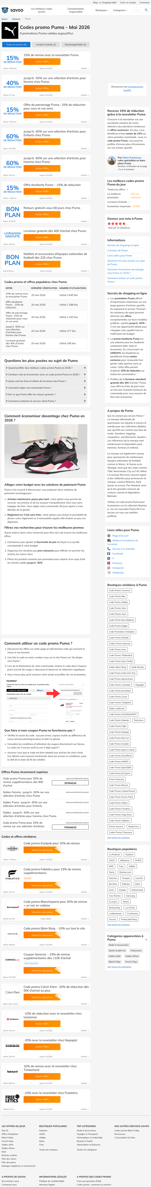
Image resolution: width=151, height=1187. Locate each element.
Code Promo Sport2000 (120, 767)
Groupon (126, 878)
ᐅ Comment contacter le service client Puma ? (31, 401)
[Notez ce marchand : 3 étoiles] (116, 223)
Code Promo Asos (117, 649)
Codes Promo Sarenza (119, 643)
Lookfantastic (115, 913)
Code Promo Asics (117, 614)
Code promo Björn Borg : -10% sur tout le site (54, 928)
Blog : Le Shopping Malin (104, 2)
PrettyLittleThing (129, 919)
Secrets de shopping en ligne (123, 245)
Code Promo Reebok (119, 637)
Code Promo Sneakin (119, 744)
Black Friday (114, 961)
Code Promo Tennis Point (121, 797)
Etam (137, 884)
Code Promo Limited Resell (122, 791)
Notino (126, 901)
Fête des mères (9, 1158)
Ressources (119, 1134)
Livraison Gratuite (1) (46, 44)
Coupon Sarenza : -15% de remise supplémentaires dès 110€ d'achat (47, 956)
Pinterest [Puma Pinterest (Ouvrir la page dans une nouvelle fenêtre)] (114, 563)
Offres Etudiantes (10, 1134)
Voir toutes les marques (118, 837)
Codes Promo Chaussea (120, 832)
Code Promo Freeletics (120, 808)
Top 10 (5, 1130)
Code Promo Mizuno (118, 785)
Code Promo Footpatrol (120, 702)
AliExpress (125, 860)
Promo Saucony (116, 779)
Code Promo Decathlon (120, 690)
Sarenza (113, 878)
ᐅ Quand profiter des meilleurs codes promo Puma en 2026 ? (39, 367)
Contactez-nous (9, 1184)
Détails (85, 68)
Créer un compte (128, 2)
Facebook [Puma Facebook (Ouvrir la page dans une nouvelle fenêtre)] (115, 553)
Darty (111, 872)
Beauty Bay (114, 907)
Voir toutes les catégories (119, 966)
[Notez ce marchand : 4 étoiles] (120, 223)
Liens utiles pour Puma (119, 255)
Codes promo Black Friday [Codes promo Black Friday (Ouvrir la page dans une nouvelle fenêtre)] (126, 1130)
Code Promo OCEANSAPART (123, 714)
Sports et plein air (117, 950)
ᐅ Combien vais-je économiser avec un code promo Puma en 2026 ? (43, 374)
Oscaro (112, 919)
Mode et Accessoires (119, 945)
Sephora (129, 854)
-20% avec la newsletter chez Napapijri (50, 1040)
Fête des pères (9, 1162)
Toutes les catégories (87, 1149)
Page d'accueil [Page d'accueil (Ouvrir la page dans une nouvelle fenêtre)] (117, 535)
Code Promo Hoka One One (122, 673)
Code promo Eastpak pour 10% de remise (52, 843)
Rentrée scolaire (9, 1155)
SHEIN (138, 860)
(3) (75, 44)
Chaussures (136, 950)
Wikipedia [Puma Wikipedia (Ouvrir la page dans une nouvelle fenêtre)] (115, 572)
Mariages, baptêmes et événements (19, 1166)
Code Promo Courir (118, 696)
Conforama (132, 913)
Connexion (144, 2)
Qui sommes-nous (10, 1181)
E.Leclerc (113, 901)
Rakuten (126, 884)
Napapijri (140, 684)
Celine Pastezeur (131, 157)
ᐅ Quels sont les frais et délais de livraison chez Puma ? (36, 381)
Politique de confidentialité (51, 1181)
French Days (131, 961)
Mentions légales (47, 1184)
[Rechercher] (140, 10)
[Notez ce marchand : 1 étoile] (109, 223)
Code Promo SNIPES (119, 761)
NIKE (111, 866)
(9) (16, 44)
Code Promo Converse (119, 590)
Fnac (121, 866)
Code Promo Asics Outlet (121, 661)
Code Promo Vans (117, 608)
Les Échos (130, 907)
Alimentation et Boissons (88, 1144)
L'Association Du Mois (124, 1137)
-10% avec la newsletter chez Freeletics (51, 1093)
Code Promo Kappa (118, 625)
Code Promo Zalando (119, 720)
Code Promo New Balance (121, 620)
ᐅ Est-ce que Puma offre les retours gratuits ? (30, 394)
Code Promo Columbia (119, 684)
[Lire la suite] (145, 939)
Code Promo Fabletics (119, 820)
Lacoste (139, 878)
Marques (16, 18)
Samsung (130, 895)
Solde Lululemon (117, 708)
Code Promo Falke (117, 726)
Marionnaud (137, 890)
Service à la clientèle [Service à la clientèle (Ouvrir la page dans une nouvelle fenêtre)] (121, 548)
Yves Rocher (115, 895)
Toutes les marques (48, 1149)
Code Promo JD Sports (119, 773)
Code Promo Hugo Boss (120, 814)
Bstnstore (138, 720)
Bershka (113, 884)
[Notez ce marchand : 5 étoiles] (124, 223)
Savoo (4, 18)
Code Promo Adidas (118, 602)
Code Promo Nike (117, 596)
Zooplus (122, 890)
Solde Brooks (137, 667)
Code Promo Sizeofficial (120, 755)
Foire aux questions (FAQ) (89, 1181)
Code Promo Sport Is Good (121, 749)
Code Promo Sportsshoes (121, 679)
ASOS (112, 860)
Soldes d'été (114, 956)
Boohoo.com (125, 872)
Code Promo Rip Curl (119, 738)
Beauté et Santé (84, 1141)
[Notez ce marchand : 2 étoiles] (113, 223)
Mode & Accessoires (86, 1130)
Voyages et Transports (87, 1134)
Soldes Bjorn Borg (117, 667)
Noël (4, 1151)
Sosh (111, 890)
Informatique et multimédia (89, 1137)
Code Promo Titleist (118, 803)
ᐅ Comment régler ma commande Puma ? (28, 387)
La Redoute (114, 854)
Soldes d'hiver (132, 956)
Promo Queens (116, 826)
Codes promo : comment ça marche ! (94, 1184)
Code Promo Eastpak (119, 732)
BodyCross (133, 826)
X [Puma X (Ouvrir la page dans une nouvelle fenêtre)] (110, 558)
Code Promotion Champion (121, 631)
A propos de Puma (117, 250)
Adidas (132, 866)
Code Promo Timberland (120, 655)
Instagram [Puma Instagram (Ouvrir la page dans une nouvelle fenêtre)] (115, 567)
